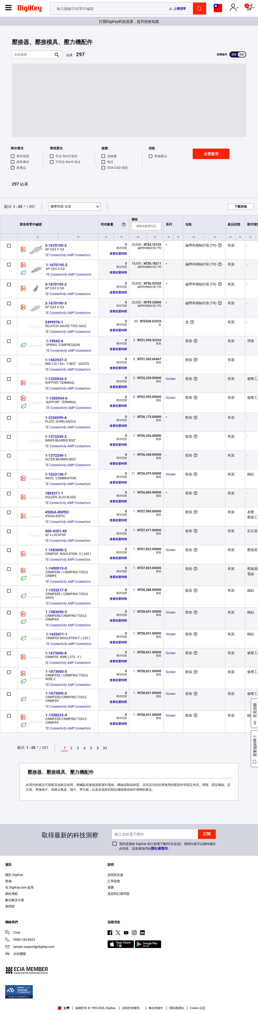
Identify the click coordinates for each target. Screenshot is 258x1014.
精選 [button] (61, 206)
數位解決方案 (14, 900)
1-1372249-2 (56, 436)
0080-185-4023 (20, 940)
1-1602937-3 (56, 360)
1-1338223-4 (56, 715)
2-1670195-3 (56, 303)
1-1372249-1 (56, 455)
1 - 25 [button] (17, 206)
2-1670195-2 (56, 245)
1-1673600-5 (56, 671)
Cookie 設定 (198, 1008)
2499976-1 (54, 322)
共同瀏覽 (15, 954)
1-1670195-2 (56, 265)
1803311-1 (54, 493)
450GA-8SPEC (57, 512)
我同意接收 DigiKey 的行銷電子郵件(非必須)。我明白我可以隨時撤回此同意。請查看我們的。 (167, 846)
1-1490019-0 (56, 568)
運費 (111, 887)
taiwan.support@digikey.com (30, 947)
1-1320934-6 (56, 398)
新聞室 (10, 906)
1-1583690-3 (56, 612)
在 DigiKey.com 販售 (19, 887)
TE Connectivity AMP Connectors (67, 255)
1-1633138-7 (56, 474)
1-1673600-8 (56, 653)
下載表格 (240, 206)
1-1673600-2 (56, 693)
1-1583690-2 (56, 550)
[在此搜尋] (32, 54)
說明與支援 (115, 875)
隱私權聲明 (159, 848)
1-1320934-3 (56, 379)
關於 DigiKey (14, 875)
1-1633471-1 (56, 634)
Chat (12, 933)
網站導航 (11, 894)
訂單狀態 (114, 881)
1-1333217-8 (56, 590)
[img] (29, 9)
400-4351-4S (56, 531)
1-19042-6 (54, 341)
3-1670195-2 (56, 284)
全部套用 (211, 154)
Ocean (170, 379)
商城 (8, 881)
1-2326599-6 (56, 418)
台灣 (63, 1008)
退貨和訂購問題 (119, 894)
